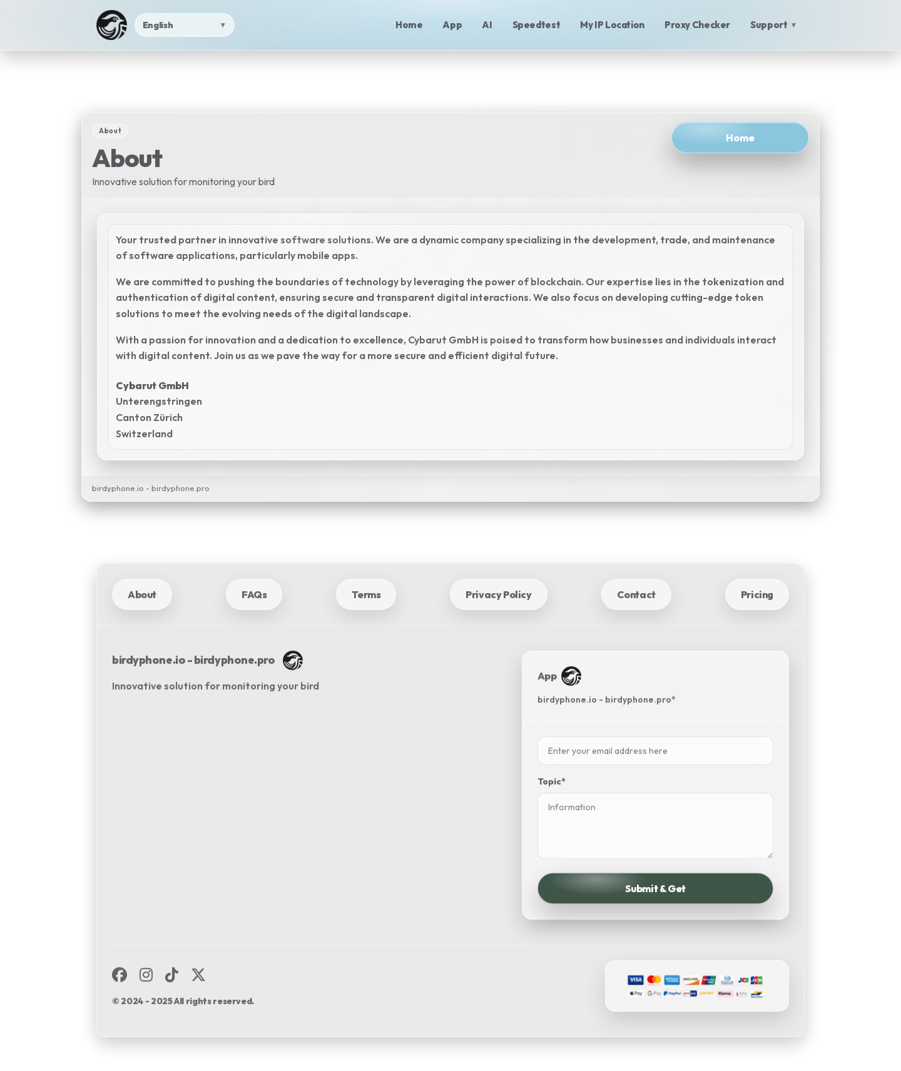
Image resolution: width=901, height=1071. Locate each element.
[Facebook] (119, 995)
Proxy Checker (697, 25)
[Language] (185, 25)
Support (773, 25)
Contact (636, 613)
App (452, 25)
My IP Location (612, 25)
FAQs (254, 613)
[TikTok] (171, 995)
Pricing (757, 613)
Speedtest (536, 25)
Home (409, 25)
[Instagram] (146, 995)
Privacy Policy (498, 613)
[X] (198, 995)
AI (487, 25)
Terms (366, 613)
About (142, 613)
